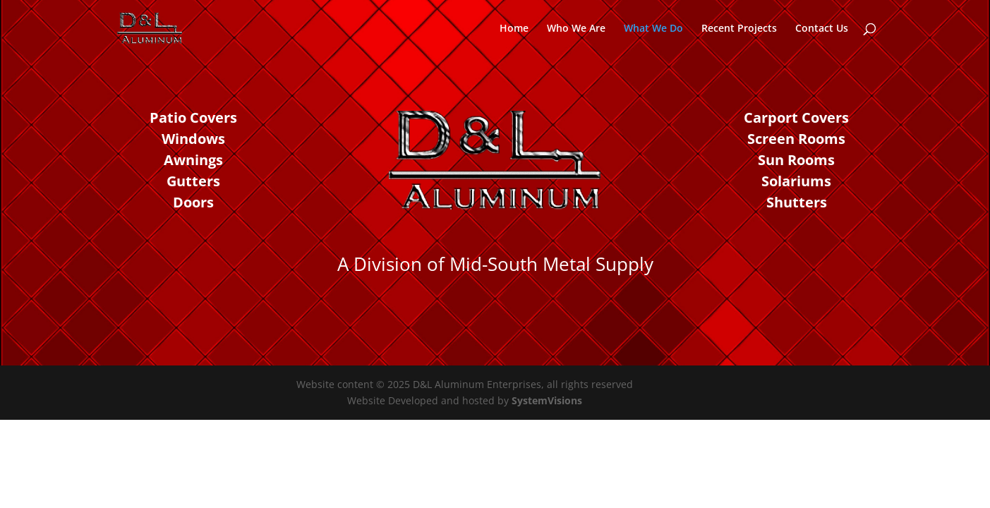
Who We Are (576, 29)
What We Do (653, 29)
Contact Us (821, 29)
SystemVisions (547, 400)
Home (514, 29)
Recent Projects (739, 29)
